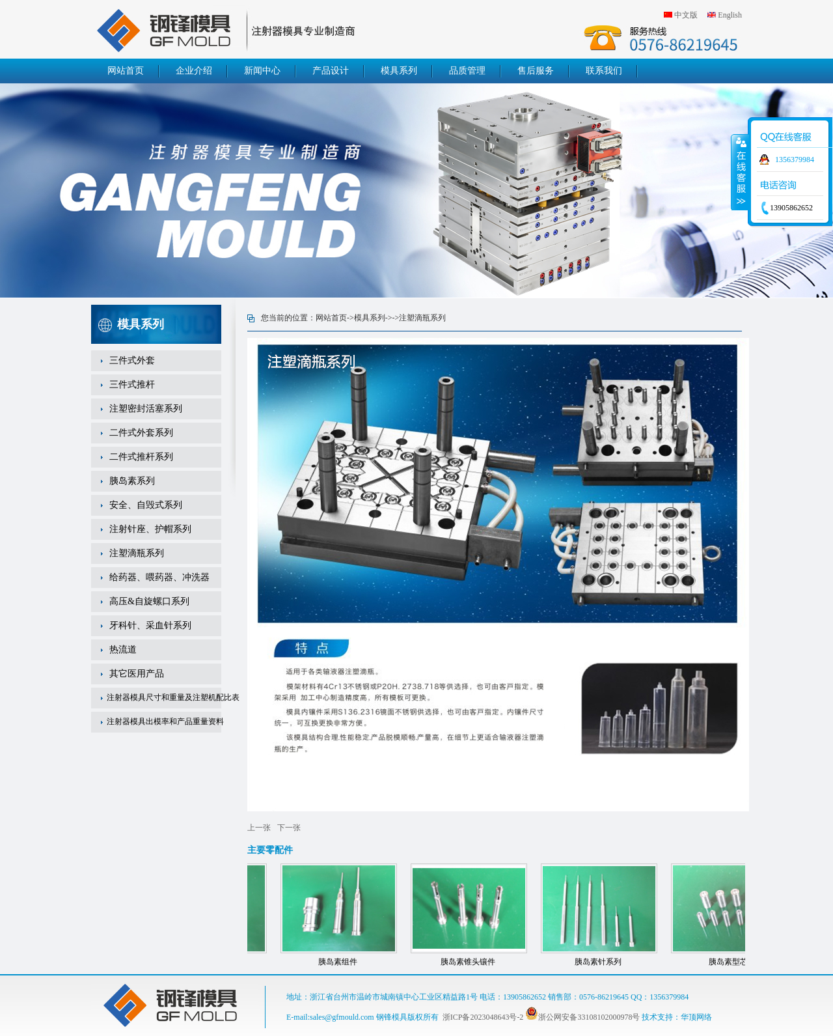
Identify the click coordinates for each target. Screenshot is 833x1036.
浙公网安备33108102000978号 (582, 1017)
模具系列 (399, 71)
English (730, 15)
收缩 (740, 171)
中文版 (686, 15)
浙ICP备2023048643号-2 (483, 1017)
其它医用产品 (136, 674)
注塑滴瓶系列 (136, 553)
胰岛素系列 (132, 481)
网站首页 (125, 71)
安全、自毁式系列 (145, 505)
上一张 (259, 827)
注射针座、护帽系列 (150, 529)
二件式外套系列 (141, 433)
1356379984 (794, 159)
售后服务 (535, 71)
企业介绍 (194, 71)
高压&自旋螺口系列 (149, 601)
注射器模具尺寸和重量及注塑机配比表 (173, 697)
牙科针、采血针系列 (150, 625)
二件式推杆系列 (141, 457)
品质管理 (467, 71)
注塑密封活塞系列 (145, 408)
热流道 (123, 649)
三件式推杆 (132, 384)
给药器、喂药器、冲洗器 (159, 577)
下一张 (289, 827)
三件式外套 (132, 360)
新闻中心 (262, 71)
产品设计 (330, 71)
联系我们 (604, 71)
